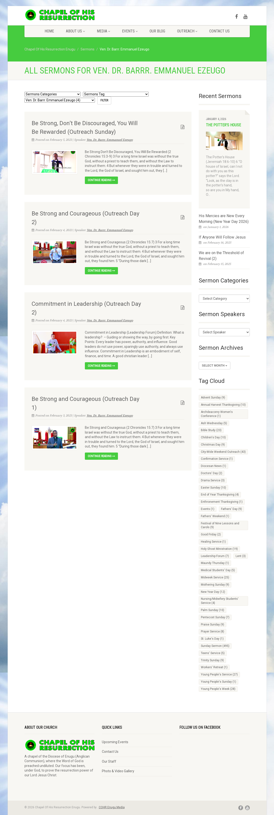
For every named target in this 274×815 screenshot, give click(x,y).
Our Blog (157, 31)
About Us (75, 31)
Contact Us (219, 31)
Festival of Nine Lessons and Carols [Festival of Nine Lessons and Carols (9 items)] (220, 525)
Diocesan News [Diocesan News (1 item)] (213, 466)
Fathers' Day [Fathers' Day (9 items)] (231, 509)
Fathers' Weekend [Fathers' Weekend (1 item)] (215, 516)
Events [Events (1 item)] (207, 509)
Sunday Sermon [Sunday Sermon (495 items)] (215, 646)
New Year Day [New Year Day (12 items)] (213, 592)
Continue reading (101, 180)
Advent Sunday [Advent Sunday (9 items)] (213, 397)
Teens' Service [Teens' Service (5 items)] (213, 653)
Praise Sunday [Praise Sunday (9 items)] (212, 624)
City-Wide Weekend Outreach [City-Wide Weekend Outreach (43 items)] (223, 451)
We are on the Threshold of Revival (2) (221, 256)
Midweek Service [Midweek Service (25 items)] (215, 577)
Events (130, 31)
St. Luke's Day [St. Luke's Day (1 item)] (212, 638)
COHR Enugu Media (112, 807)
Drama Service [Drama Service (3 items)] (213, 480)
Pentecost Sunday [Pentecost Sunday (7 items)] (215, 617)
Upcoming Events (115, 742)
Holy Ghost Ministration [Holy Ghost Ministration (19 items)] (219, 549)
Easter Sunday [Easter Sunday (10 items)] (213, 487)
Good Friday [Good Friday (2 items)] (211, 534)
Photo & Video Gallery (118, 771)
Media (103, 31)
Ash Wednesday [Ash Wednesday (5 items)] (214, 423)
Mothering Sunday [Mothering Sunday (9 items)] (215, 584)
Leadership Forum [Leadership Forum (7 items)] (215, 556)
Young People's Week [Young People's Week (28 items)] (218, 689)
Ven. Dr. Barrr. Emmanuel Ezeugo (110, 139)
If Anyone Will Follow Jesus (222, 237)
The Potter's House (223, 125)
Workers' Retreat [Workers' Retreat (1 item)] (214, 667)
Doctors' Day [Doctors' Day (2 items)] (211, 473)
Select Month (214, 365)
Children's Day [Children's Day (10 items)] (213, 437)
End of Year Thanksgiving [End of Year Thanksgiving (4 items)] (220, 494)
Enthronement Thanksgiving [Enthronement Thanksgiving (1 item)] (222, 501)
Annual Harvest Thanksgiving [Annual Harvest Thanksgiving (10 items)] (223, 404)
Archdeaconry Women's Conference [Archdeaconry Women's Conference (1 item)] (217, 414)
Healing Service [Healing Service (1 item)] (213, 541)
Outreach (187, 31)
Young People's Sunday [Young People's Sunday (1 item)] (218, 681)
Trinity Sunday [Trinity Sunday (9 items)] (212, 660)
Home (49, 31)
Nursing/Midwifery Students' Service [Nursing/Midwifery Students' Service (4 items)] (220, 601)
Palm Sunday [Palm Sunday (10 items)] (212, 610)
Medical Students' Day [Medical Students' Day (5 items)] (218, 570)
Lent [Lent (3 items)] (241, 556)
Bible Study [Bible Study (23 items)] (211, 430)
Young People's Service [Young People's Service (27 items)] (219, 674)
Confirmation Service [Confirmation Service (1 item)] (217, 458)
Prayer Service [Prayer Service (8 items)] (212, 631)
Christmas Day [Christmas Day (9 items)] (213, 444)
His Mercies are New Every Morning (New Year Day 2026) (224, 219)
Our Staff (109, 761)
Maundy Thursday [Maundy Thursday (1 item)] (215, 563)
